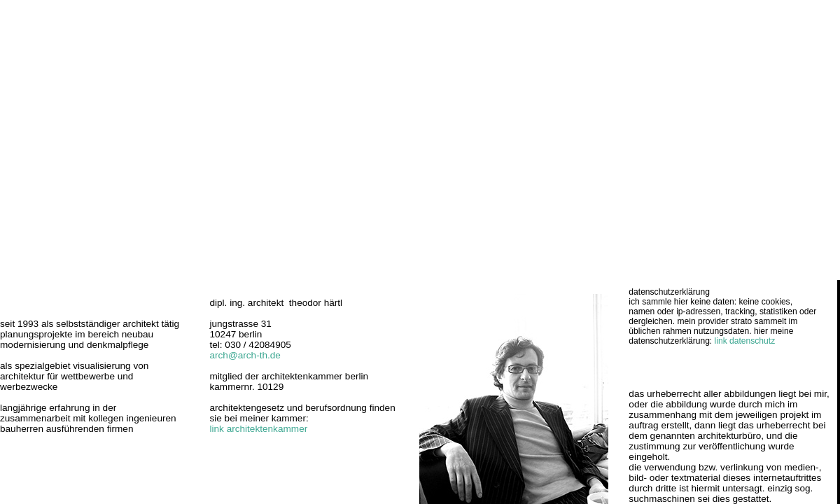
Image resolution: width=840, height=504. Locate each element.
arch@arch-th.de (244, 355)
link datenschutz (745, 341)
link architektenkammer (258, 429)
